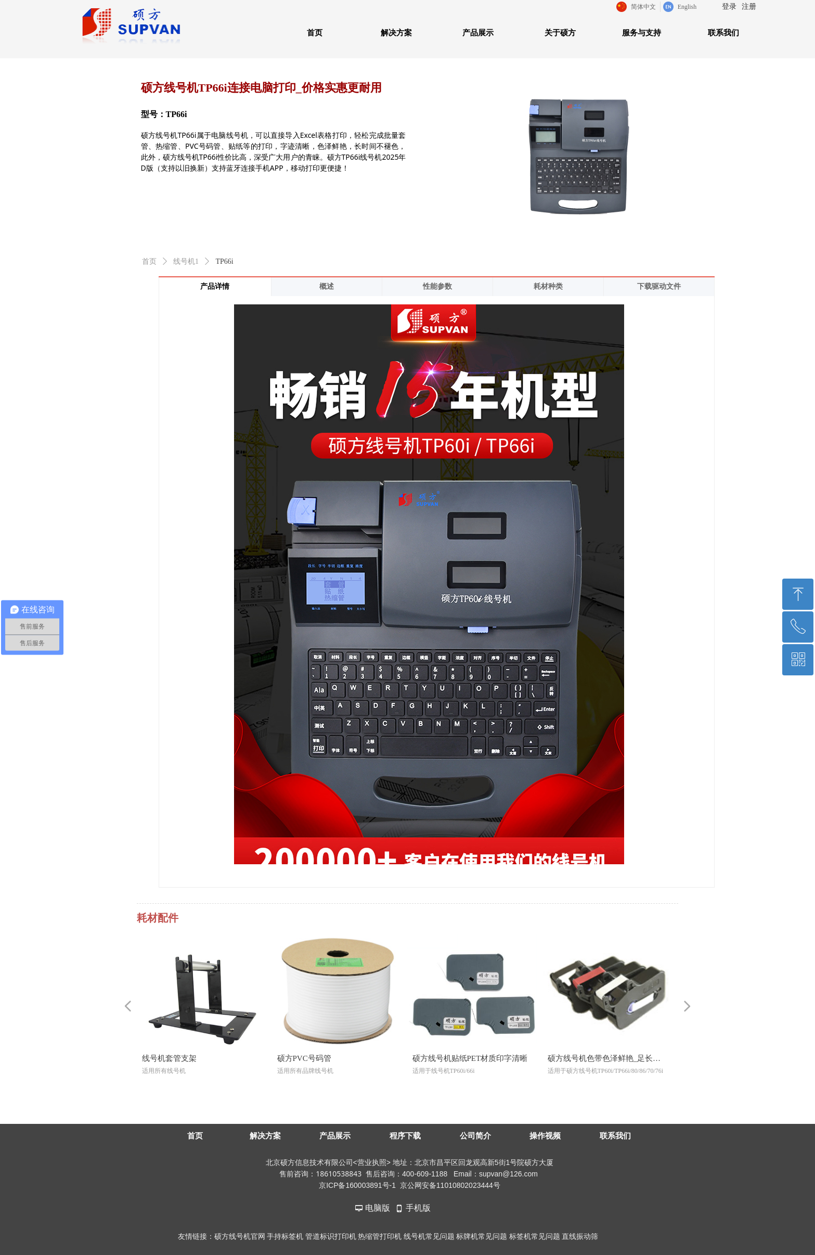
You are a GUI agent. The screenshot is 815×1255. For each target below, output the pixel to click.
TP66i (225, 261)
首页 (149, 261)
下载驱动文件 (659, 286)
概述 (326, 286)
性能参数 (437, 286)
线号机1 (186, 261)
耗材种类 (548, 286)
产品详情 (214, 286)
